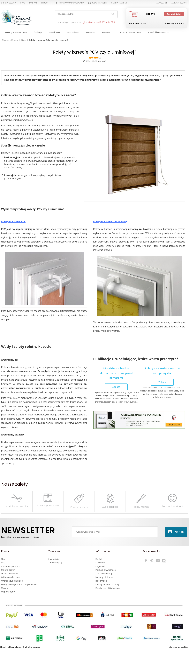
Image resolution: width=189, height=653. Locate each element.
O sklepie (100, 562)
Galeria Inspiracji (9, 573)
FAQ (3, 562)
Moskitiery (73, 32)
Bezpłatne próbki (97, 3)
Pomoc (44, 3)
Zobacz (116, 386)
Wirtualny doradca (10, 577)
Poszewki (107, 32)
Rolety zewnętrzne (130, 32)
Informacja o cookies (178, 647)
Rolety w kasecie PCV (13, 221)
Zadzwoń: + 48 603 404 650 (98, 22)
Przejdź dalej (174, 14)
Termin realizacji (104, 573)
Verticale (54, 32)
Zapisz (176, 532)
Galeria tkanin (8, 569)
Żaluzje (38, 32)
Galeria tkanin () (119, 3)
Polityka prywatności (106, 569)
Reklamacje (101, 580)
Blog (22, 3)
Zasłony (90, 32)
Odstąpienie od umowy (107, 584)
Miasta (4, 588)
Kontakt (33, 3)
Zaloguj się (53, 559)
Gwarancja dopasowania (70, 3)
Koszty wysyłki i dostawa (108, 588)
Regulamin (101, 566)
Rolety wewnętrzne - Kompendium (19, 584)
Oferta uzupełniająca (12, 580)
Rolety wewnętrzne (16, 32)
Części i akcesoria (158, 32)
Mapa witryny (8, 591)
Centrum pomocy (10, 566)
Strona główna (8, 3)
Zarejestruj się (55, 562)
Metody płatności (104, 577)
